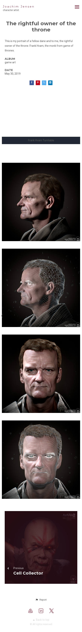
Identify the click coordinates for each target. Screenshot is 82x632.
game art (10, 62)
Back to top (41, 619)
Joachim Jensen (19, 6)
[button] (41, 599)
